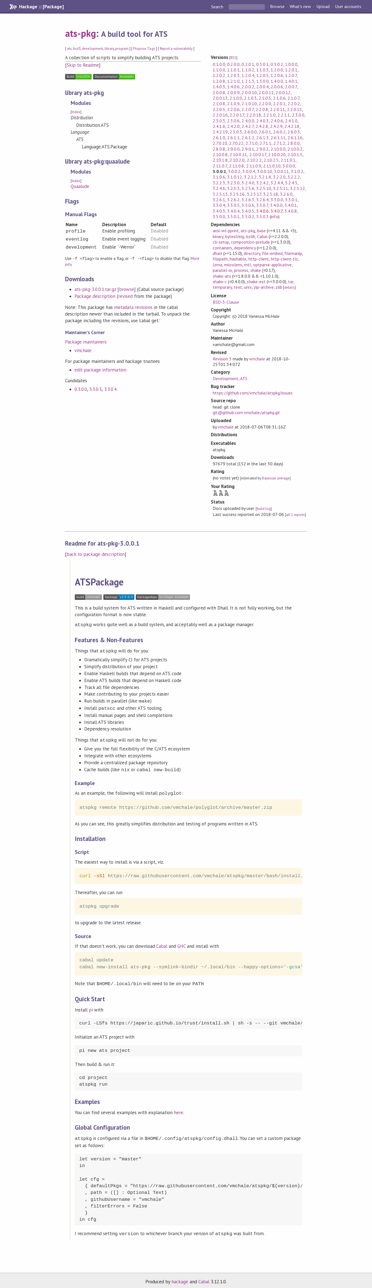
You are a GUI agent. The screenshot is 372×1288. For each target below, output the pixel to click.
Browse (277, 6)
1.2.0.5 (262, 75)
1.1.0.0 (219, 70)
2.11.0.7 (220, 166)
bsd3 (77, 48)
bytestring (234, 236)
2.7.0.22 (236, 143)
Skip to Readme (83, 65)
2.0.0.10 (249, 92)
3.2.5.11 (280, 188)
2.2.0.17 (237, 115)
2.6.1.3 (262, 137)
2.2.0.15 (294, 109)
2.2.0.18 (253, 115)
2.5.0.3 (236, 132)
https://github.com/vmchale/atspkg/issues (253, 393)
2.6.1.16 (295, 137)
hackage (179, 1278)
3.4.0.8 (290, 211)
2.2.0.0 (265, 103)
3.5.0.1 (233, 216)
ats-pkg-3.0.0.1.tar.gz (95, 289)
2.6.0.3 (294, 132)
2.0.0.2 (248, 86)
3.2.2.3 (219, 182)
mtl (247, 264)
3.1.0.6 (219, 177)
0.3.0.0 (81, 389)
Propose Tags (144, 48)
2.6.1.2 (248, 137)
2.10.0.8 (220, 154)
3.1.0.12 (234, 177)
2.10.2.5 (271, 160)
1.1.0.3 (262, 70)
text (238, 287)
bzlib (250, 236)
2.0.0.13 (220, 98)
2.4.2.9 (276, 126)
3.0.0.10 (264, 171)
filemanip (293, 253)
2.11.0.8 (236, 166)
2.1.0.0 (236, 98)
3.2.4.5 (291, 182)
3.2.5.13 (220, 194)
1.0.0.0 (291, 64)
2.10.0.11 (238, 154)
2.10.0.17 (257, 154)
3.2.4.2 (262, 182)
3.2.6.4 (262, 199)
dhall (217, 253)
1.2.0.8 (219, 81)
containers (222, 248)
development (92, 48)
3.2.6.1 (219, 199)
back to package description (96, 554)
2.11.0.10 (272, 166)
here (178, 1110)
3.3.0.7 (262, 205)
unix (248, 287)
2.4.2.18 (291, 126)
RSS (233, 57)
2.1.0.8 (219, 103)
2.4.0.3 (262, 120)
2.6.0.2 (279, 132)
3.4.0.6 (262, 211)
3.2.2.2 (294, 177)
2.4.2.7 (247, 126)
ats (69, 48)
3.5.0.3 (262, 216)
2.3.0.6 (233, 120)
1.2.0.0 (277, 70)
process (241, 270)
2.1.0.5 (265, 98)
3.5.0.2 (248, 216)
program (122, 48)
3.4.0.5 (248, 211)
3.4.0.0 (276, 205)
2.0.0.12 (283, 92)
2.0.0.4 (262, 86)
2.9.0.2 (262, 149)
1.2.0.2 (219, 75)
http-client (258, 259)
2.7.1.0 (252, 143)
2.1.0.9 (233, 103)
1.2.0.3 (233, 75)
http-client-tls (284, 259)
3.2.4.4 (277, 182)
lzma (217, 264)
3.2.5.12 (297, 188)
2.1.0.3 (250, 98)
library (109, 48)
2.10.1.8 (220, 160)
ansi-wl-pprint (226, 230)
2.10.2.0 (237, 160)
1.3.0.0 (262, 81)
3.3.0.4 (110, 389)
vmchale (83, 350)
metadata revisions (133, 307)
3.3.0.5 (233, 205)
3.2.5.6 (248, 188)
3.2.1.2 (250, 177)
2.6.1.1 (233, 137)
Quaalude (80, 186)
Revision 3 (222, 359)
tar (290, 281)
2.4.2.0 (233, 126)
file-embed (272, 253)
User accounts (348, 6)
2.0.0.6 (277, 86)
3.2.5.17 (254, 194)
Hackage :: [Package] (41, 6)
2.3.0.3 (219, 120)
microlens (233, 264)
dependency (244, 248)
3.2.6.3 (248, 199)
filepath (220, 259)
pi (91, 1007)
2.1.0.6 (279, 98)
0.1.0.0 (219, 64)
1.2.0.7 (291, 75)
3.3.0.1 (291, 199)
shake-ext (256, 281)
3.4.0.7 (277, 211)
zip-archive (264, 287)
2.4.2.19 (220, 132)
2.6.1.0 (219, 137)
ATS (243, 378)
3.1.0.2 (297, 171)
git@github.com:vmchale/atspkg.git (246, 412)
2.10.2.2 (254, 160)
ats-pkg (80, 33)
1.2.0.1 (291, 70)
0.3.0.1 (262, 64)
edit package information (100, 369)
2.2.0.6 (233, 109)
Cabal (262, 236)
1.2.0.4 (248, 75)
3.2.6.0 (286, 194)
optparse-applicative (272, 264)
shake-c (220, 281)
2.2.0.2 (294, 103)
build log (264, 508)
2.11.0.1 (288, 160)
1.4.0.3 (219, 86)
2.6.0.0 (250, 132)
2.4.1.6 (219, 126)
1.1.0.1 (233, 70)
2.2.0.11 (277, 109)
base (261, 230)
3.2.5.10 (263, 188)
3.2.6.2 (233, 199)
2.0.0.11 (266, 92)
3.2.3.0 (233, 182)
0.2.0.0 (233, 64)
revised (125, 296)
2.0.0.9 (233, 92)
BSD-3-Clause (226, 302)
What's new (300, 6)
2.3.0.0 (298, 115)
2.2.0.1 (279, 103)
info (274, 216)
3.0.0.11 (281, 171)
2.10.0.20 (277, 154)
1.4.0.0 (277, 81)
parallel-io (222, 270)
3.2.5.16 (237, 194)
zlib (279, 287)
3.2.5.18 (270, 194)
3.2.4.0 (248, 182)
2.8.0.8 (219, 149)
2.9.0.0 (233, 149)
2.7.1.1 (265, 143)
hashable (238, 259)
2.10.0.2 (295, 149)
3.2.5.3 (233, 188)
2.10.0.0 (278, 149)
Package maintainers (86, 342)
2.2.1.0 (269, 115)
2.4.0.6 (277, 120)
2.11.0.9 (253, 166)
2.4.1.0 (291, 120)
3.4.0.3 (219, 211)
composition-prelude (250, 242)
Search (217, 6)
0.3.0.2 (277, 64)
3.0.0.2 (234, 171)
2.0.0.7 (291, 86)
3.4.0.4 (233, 211)
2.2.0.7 (247, 109)
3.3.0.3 (95, 389)
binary (218, 236)
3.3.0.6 (248, 205)
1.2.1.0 (233, 81)
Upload (323, 6)
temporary (222, 287)
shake (255, 270)
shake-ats (222, 276)
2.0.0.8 (219, 92)
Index (76, 112)
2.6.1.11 (278, 137)
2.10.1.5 (295, 154)
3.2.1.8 (265, 177)
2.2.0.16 (220, 115)
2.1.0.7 (293, 98)
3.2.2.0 (279, 177)
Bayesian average (275, 478)
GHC (181, 944)
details (289, 287)
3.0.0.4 (248, 171)
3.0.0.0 (289, 166)
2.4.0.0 (248, 120)
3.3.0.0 (277, 199)
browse (126, 289)
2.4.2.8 (262, 126)
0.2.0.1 (248, 64)
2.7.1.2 (279, 143)
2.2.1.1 (284, 115)
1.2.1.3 (248, 81)
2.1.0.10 (249, 103)
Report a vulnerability (176, 48)
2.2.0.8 (262, 109)
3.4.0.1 (290, 205)
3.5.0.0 (219, 216)
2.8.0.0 (293, 143)
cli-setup (221, 242)
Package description (95, 296)
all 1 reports (295, 514)
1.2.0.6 (277, 75)
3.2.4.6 (219, 188)
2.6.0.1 (265, 132)
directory (252, 253)
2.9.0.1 (248, 149)
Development (225, 378)
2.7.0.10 (220, 143)
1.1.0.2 (248, 70)
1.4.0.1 (291, 81)
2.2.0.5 (219, 109)
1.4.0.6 (233, 86)
